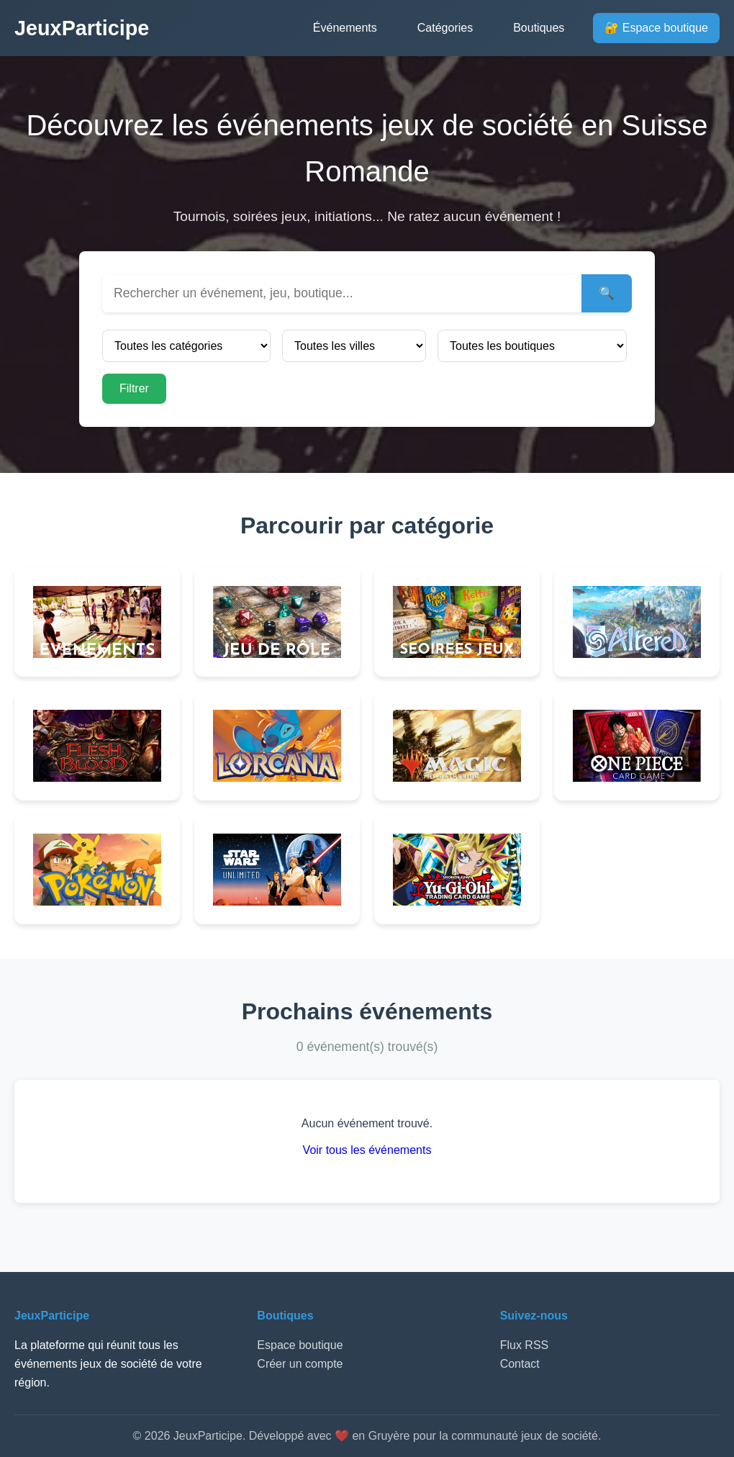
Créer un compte (300, 1364)
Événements (345, 28)
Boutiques (538, 28)
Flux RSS (524, 1345)
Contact (520, 1364)
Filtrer (134, 388)
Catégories (445, 28)
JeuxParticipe (81, 28)
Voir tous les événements (367, 1150)
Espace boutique (300, 1345)
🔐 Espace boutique (656, 28)
